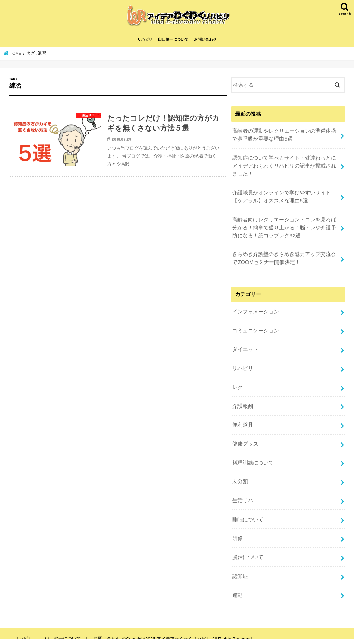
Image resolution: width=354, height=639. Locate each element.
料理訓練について (253, 457)
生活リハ (242, 493)
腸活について (247, 548)
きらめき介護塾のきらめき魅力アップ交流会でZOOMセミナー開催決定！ (284, 258)
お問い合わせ (205, 44)
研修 (237, 530)
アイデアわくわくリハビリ (181, 628)
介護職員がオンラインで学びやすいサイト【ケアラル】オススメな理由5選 (281, 198)
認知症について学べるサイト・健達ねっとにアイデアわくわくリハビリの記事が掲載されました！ (284, 169)
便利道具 (242, 420)
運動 (237, 585)
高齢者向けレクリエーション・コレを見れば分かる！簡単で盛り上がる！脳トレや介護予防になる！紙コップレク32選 (284, 228)
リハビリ (144, 44)
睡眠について (247, 511)
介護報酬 (242, 402)
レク (237, 384)
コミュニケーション (255, 329)
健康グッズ (245, 438)
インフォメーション (255, 311)
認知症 (240, 566)
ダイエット (245, 347)
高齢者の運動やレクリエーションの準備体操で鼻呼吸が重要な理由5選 (284, 139)
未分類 (240, 475)
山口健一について (173, 44)
